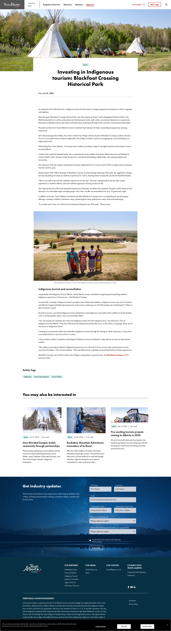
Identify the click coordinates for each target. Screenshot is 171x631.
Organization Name (97, 506)
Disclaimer (132, 599)
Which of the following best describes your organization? (110, 527)
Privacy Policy (133, 603)
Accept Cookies (147, 626)
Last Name (119, 485)
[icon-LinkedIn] (134, 586)
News (88, 572)
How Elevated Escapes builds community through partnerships (41, 444)
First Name (94, 485)
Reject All (124, 626)
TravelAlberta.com (112, 569)
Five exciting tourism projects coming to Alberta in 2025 (127, 433)
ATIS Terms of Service (72, 584)
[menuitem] (51, 5)
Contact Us (131, 575)
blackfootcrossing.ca (115, 355)
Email (92, 496)
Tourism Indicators (71, 572)
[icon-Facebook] (128, 586)
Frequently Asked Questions (136, 572)
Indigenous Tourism (71, 575)
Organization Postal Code (124, 506)
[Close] (167, 624)
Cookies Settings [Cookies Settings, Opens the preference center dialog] (100, 626)
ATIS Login (154, 4)
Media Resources (91, 569)
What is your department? (99, 517)
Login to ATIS (69, 581)
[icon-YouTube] (131, 586)
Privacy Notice (97, 542)
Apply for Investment (71, 578)
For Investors (138, 4)
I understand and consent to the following (106, 540)
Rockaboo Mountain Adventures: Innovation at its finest (85, 444)
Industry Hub (31, 4)
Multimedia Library (71, 569)
